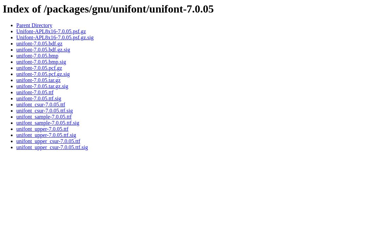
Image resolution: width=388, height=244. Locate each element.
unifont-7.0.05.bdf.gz (39, 43)
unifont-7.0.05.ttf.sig (38, 98)
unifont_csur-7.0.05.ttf (40, 104)
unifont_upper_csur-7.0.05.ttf (48, 141)
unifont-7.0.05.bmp (37, 56)
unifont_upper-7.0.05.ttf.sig (46, 135)
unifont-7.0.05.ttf (35, 92)
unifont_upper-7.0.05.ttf (42, 129)
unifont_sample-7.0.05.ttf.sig (47, 123)
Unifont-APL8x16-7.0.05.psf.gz (51, 31)
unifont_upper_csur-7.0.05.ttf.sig (52, 147)
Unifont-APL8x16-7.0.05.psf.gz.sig (55, 37)
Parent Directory (34, 25)
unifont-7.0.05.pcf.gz (39, 68)
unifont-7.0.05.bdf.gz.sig (43, 50)
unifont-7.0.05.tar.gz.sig (42, 86)
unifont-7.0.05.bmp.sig (41, 62)
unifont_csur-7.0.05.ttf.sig (44, 111)
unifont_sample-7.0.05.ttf (44, 117)
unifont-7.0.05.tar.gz (38, 80)
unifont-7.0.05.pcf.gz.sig (43, 74)
